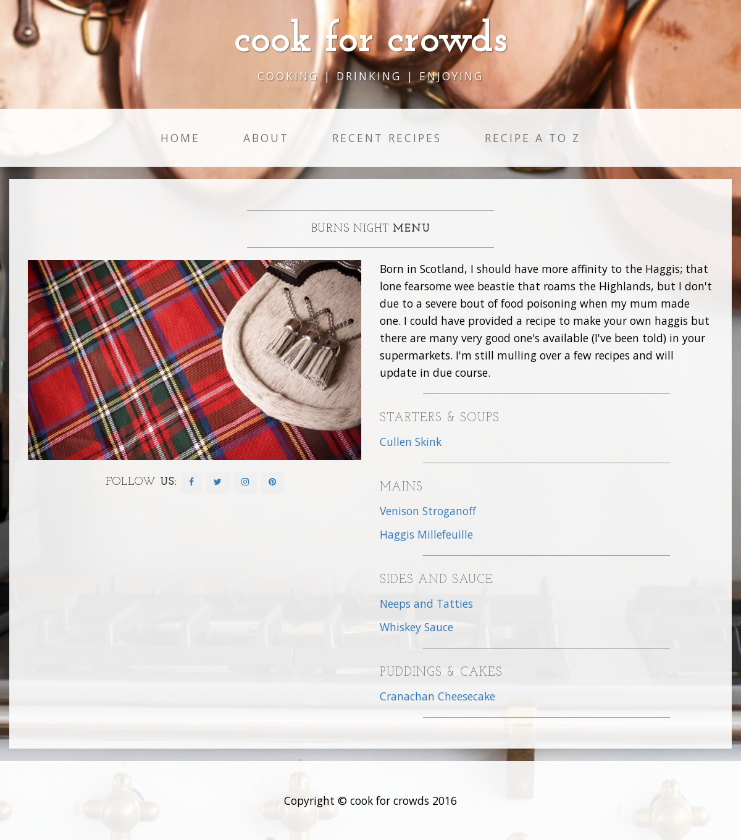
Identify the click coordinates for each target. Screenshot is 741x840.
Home (180, 137)
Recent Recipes (387, 137)
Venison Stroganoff (428, 510)
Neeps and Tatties (426, 603)
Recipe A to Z (532, 137)
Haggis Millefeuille (426, 534)
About (266, 137)
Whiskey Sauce (416, 627)
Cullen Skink (411, 441)
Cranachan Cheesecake (437, 696)
